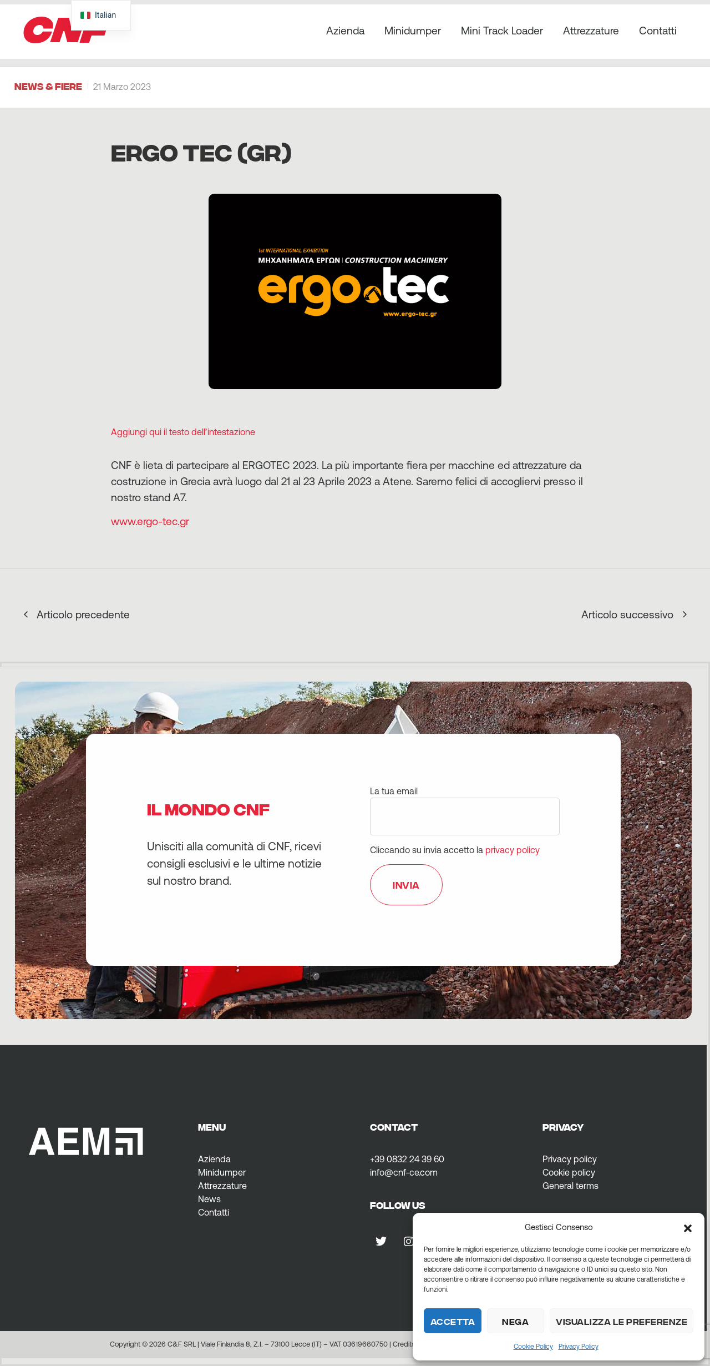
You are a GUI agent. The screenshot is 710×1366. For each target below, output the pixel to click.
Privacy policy (569, 1159)
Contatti (658, 30)
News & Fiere (48, 85)
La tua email (465, 803)
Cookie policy (568, 1172)
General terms (570, 1186)
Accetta (452, 1321)
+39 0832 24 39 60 (407, 1159)
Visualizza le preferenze (621, 1321)
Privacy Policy (579, 1346)
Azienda (345, 30)
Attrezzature (591, 30)
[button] (687, 1227)
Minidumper (412, 30)
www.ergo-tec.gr (150, 521)
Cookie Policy (533, 1346)
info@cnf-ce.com (404, 1172)
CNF (65, 25)
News (209, 1199)
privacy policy (512, 850)
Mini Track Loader (502, 30)
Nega (515, 1321)
